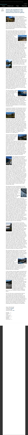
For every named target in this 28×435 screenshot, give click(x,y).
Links (25, 3)
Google (12, 308)
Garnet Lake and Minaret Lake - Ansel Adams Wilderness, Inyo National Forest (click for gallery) (15, 11)
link (11, 309)
